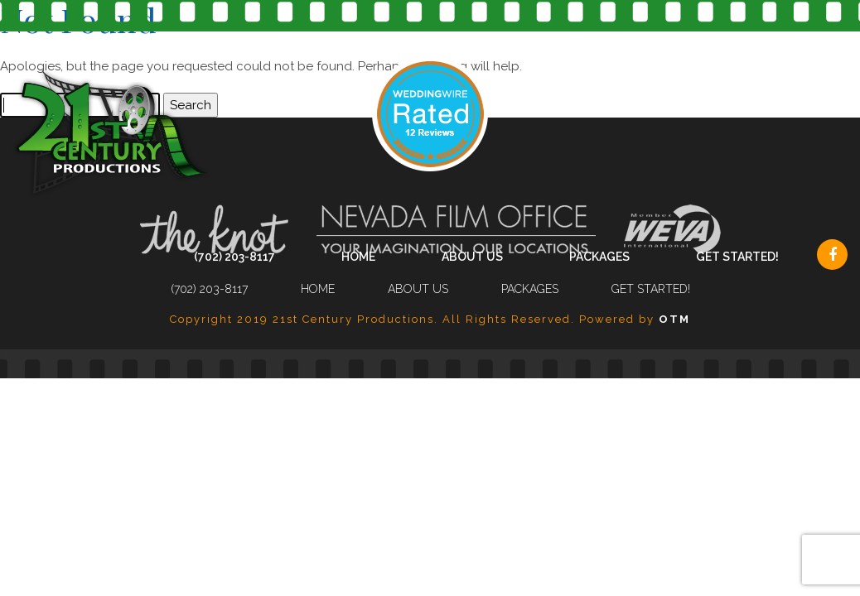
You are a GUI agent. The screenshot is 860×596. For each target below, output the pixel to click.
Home (358, 256)
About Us (472, 256)
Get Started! (737, 256)
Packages (599, 256)
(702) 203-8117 (234, 256)
